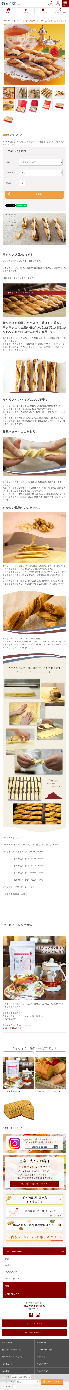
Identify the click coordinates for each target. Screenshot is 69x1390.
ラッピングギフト (13, 1278)
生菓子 (8, 1265)
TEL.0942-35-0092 (34, 1305)
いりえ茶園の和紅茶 (11, 1091)
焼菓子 (8, 1259)
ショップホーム (8, 1343)
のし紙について (43, 1364)
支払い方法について (44, 1343)
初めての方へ (42, 1357)
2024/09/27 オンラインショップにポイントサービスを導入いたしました (34, 21)
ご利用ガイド (7, 1364)
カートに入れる (34, 194)
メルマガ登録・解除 (44, 1350)
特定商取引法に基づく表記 (12, 1357)
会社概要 (5, 1371)
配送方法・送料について (11, 1350)
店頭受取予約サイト (34, 1332)
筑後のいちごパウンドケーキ (47, 1091)
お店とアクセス (43, 1371)
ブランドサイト (34, 1323)
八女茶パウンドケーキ (12, 1128)
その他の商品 (11, 1272)
